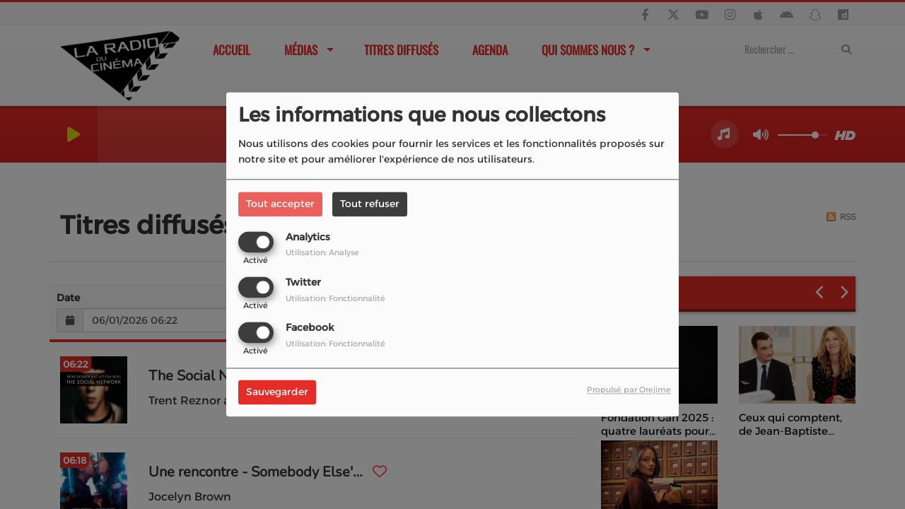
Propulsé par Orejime (629, 390)
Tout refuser (369, 203)
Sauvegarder (277, 392)
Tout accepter (280, 203)
